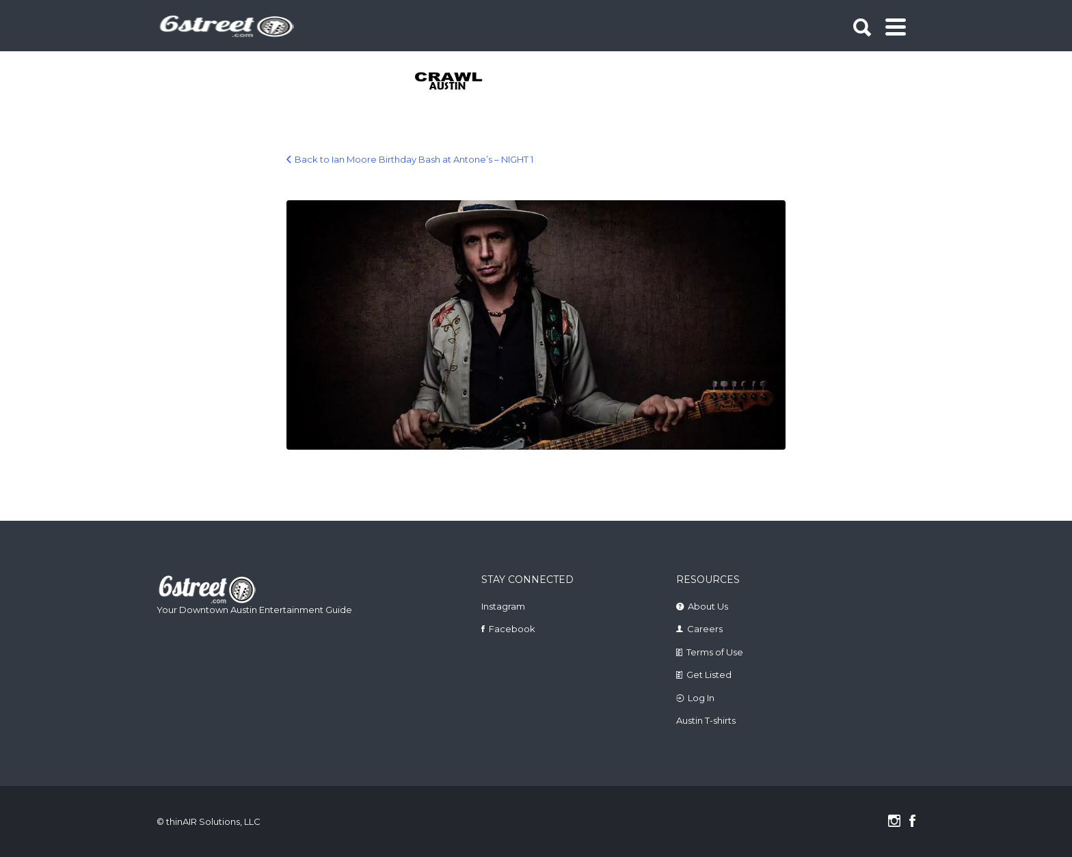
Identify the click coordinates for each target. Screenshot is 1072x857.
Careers (705, 628)
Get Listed (709, 674)
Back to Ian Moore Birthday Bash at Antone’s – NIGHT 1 (414, 159)
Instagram (503, 606)
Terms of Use (714, 652)
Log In (701, 697)
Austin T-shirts (706, 720)
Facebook (512, 628)
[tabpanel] (456, 82)
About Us (708, 606)
